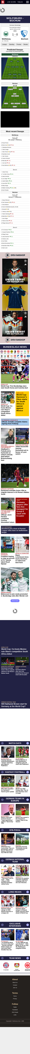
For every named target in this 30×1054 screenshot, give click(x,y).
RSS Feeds (15, 1043)
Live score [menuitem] (11, 2)
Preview (19, 76)
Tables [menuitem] (20, 2)
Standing (11, 76)
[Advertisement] (15, 31)
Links (15, 1046)
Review (26, 76)
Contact (15, 1016)
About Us (15, 1014)
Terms (15, 1027)
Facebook (15, 1041)
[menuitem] (3, 2)
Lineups (4, 76)
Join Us (15, 1019)
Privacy (15, 1030)
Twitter (15, 1038)
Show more (15, 632)
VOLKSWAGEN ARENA (15, 59)
